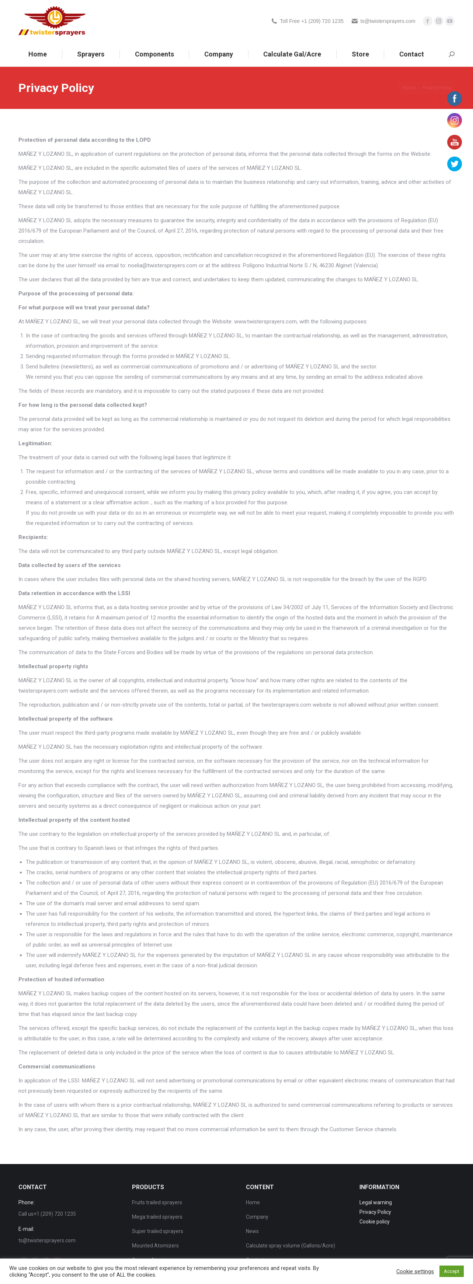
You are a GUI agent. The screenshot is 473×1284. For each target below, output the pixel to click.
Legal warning (375, 1202)
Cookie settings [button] (415, 1271)
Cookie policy (374, 1222)
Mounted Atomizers (155, 1246)
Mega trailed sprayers (157, 1217)
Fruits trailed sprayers (157, 1202)
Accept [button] (451, 1271)
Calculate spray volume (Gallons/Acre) (290, 1246)
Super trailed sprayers (157, 1231)
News (252, 1231)
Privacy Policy (375, 1212)
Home (253, 1202)
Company (257, 1217)
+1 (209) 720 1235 (55, 1214)
